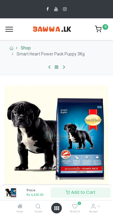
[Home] (20, 206)
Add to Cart (81, 192)
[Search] (38, 206)
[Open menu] (56, 208)
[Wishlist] (75, 206)
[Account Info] (93, 206)
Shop (26, 48)
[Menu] (9, 29)
